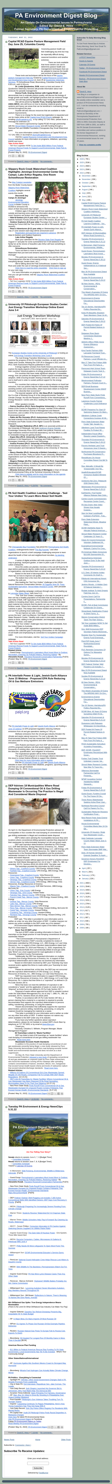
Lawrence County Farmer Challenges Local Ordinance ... (94, 403)
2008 (82, 928)
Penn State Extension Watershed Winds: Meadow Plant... (94, 521)
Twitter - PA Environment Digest (92, 68)
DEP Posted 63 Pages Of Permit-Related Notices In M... (93, 327)
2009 (82, 924)
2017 (82, 897)
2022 (82, 173)
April (84, 868)
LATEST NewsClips (87, 57)
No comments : (46, 161)
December (86, 176)
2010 (82, 921)
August (85, 190)
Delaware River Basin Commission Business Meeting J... (92, 336)
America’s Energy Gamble (50, 428)
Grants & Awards (86, 61)
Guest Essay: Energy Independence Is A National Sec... (94, 265)
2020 (82, 886)
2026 (82, 159)
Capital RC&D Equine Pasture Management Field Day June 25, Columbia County (36, 43)
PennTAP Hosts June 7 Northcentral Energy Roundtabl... (91, 643)
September (86, 186)
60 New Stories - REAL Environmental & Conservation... (91, 684)
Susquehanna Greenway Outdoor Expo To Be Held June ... (93, 560)
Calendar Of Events (87, 65)
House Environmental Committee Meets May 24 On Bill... (95, 826)
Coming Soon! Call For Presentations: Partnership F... (93, 599)
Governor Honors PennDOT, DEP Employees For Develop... (93, 861)
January (85, 879)
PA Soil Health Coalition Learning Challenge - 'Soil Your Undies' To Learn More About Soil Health (37, 494)
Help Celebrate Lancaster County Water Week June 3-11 (94, 840)
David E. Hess (85, 92)
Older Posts (66, 1440)
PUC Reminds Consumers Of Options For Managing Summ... (94, 652)
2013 (82, 911)
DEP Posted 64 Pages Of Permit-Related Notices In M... (93, 732)
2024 (82, 166)
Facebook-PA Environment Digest (93, 72)
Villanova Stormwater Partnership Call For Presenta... (91, 773)
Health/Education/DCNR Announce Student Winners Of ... (94, 474)
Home (37, 1440)
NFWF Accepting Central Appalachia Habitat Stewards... (92, 781)
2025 (82, 162)
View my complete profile (90, 145)
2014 (82, 907)
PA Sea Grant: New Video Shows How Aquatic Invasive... (92, 507)
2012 (82, 914)
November (86, 179)
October (85, 183)
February (86, 875)
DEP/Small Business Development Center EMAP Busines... (94, 389)
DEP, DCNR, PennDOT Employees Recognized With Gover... (94, 752)
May (84, 200)
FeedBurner (43, 1473)
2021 (82, 883)
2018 (82, 893)
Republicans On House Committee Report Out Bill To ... (94, 460)
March (85, 872)
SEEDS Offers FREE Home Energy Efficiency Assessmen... (93, 344)
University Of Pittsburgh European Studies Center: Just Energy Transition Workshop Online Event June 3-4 (38, 307)
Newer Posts (9, 1440)
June (84, 197)
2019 (82, 890)
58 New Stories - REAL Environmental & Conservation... (91, 286)
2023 (82, 169)
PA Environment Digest (37, 152)
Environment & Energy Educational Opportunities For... (93, 300)
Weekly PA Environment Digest (91, 75)
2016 (82, 900)
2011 (82, 917)
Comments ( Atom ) (23, 1445)
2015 (82, 904)
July (84, 193)
